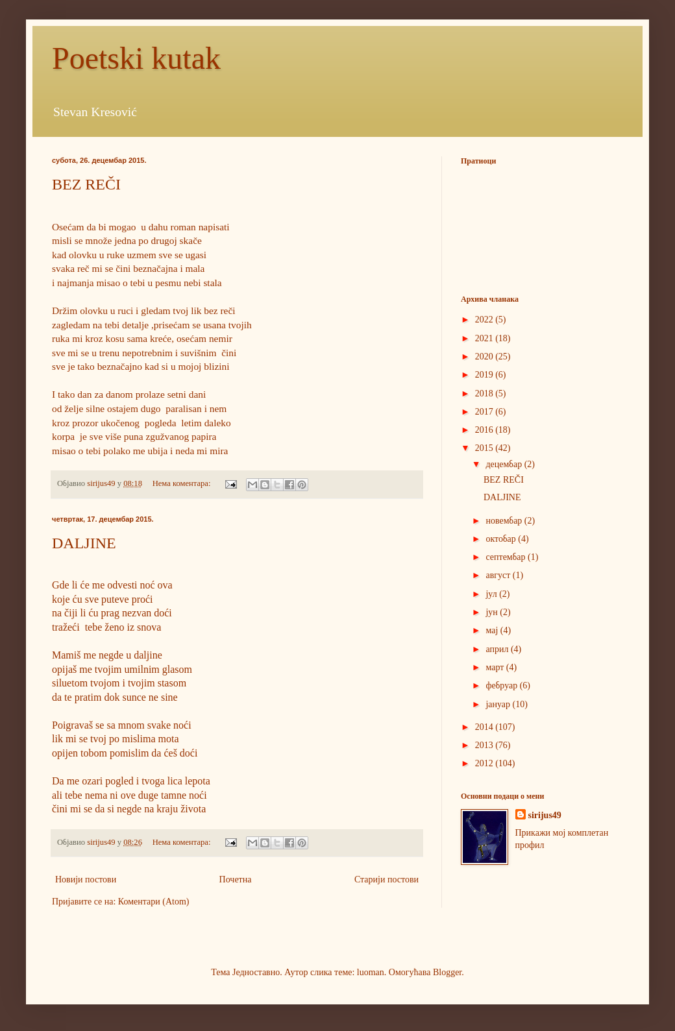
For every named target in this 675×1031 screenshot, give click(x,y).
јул (492, 594)
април (498, 649)
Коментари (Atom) (154, 901)
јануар (498, 704)
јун (492, 612)
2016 (485, 430)
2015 (485, 448)
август (498, 575)
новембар (504, 521)
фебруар (502, 685)
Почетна (235, 879)
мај (492, 630)
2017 (485, 412)
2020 (485, 356)
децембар (504, 464)
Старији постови (386, 879)
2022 (485, 319)
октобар (501, 539)
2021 (485, 338)
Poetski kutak (136, 58)
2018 (485, 393)
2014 (485, 727)
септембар (506, 557)
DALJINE (84, 543)
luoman (370, 972)
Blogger (447, 972)
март (495, 667)
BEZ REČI (86, 184)
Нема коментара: (183, 483)
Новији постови (85, 879)
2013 (485, 745)
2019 (485, 375)
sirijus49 (544, 815)
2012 (485, 763)
